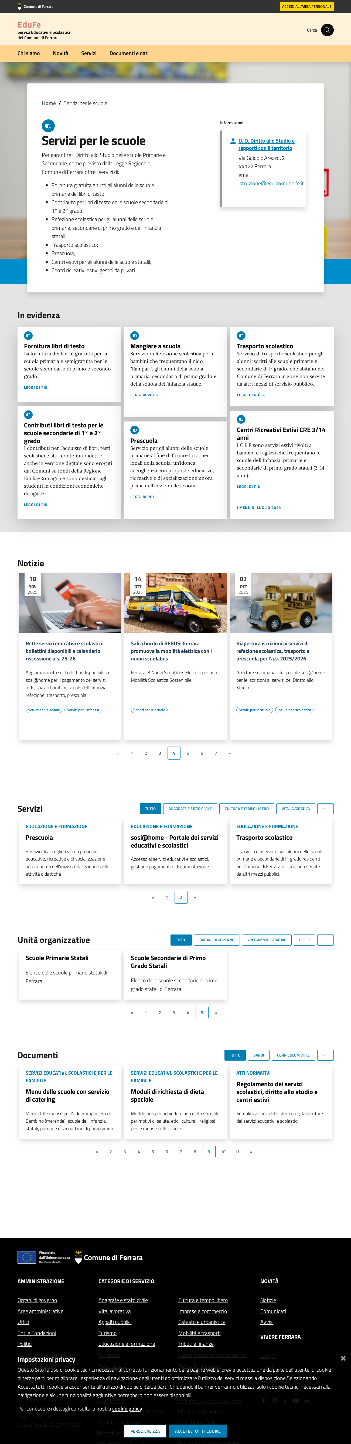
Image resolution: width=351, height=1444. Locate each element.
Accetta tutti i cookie (198, 1431)
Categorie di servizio (126, 1281)
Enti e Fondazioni (37, 1333)
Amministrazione (41, 1281)
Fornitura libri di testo (54, 346)
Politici (25, 1344)
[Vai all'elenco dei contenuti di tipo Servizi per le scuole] (44, 710)
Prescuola (144, 440)
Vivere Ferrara (280, 1336)
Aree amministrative (40, 1311)
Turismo (107, 1333)
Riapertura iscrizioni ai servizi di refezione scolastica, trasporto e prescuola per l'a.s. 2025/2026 (272, 651)
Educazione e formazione (126, 1344)
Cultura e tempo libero (203, 1300)
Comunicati (273, 1311)
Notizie (268, 1300)
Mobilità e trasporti (199, 1333)
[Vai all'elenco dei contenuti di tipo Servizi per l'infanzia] (82, 710)
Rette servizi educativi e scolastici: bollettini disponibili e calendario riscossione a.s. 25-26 (65, 651)
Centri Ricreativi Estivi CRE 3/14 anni (281, 433)
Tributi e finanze (196, 1344)
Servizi (89, 53)
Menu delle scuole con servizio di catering (68, 1095)
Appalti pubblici (115, 1322)
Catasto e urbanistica (202, 1322)
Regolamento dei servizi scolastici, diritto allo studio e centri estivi (277, 1091)
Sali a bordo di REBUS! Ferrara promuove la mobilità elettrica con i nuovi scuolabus (171, 651)
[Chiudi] (343, 1357)
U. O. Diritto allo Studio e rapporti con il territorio (266, 144)
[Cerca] (327, 29)
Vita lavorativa (114, 1311)
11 (237, 1151)
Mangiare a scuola (155, 346)
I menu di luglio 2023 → (261, 507)
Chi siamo (29, 53)
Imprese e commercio (202, 1311)
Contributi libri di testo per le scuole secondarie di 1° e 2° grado (63, 433)
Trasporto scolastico (265, 346)
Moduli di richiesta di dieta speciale (167, 1095)
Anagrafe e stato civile (123, 1300)
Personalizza (145, 1431)
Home (49, 103)
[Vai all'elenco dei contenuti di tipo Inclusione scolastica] (294, 710)
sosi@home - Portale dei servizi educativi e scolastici (175, 841)
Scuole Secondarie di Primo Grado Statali (168, 961)
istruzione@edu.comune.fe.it (271, 183)
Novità (60, 53)
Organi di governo (37, 1300)
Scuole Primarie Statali (57, 958)
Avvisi (267, 1322)
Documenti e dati (129, 53)
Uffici (23, 1322)
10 (223, 1151)
